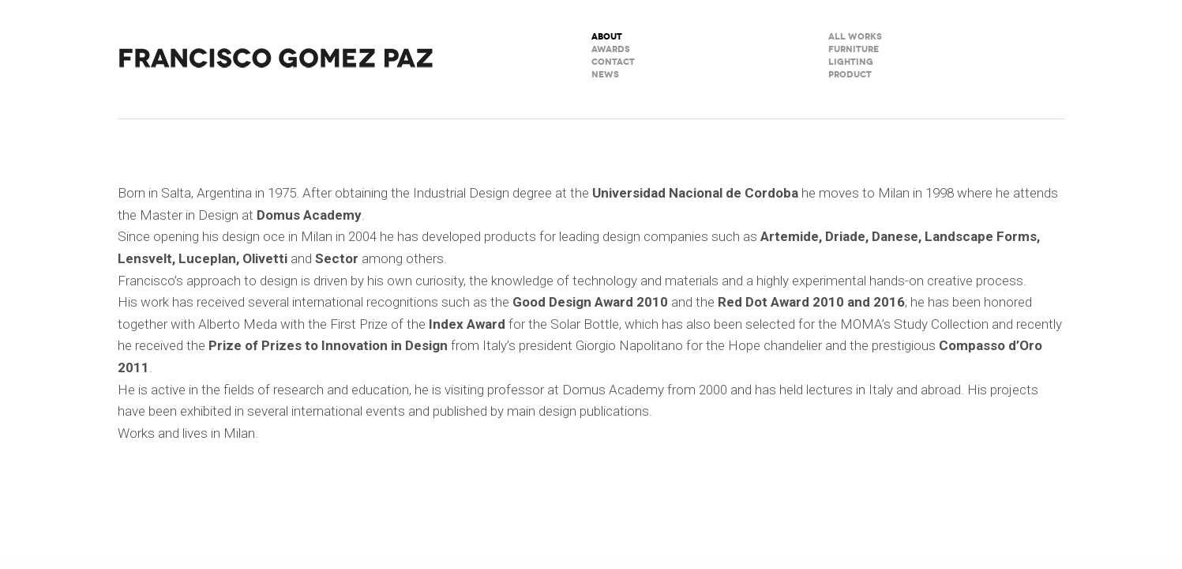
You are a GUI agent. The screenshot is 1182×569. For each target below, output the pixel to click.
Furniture (853, 49)
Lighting (850, 61)
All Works (855, 36)
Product (850, 74)
